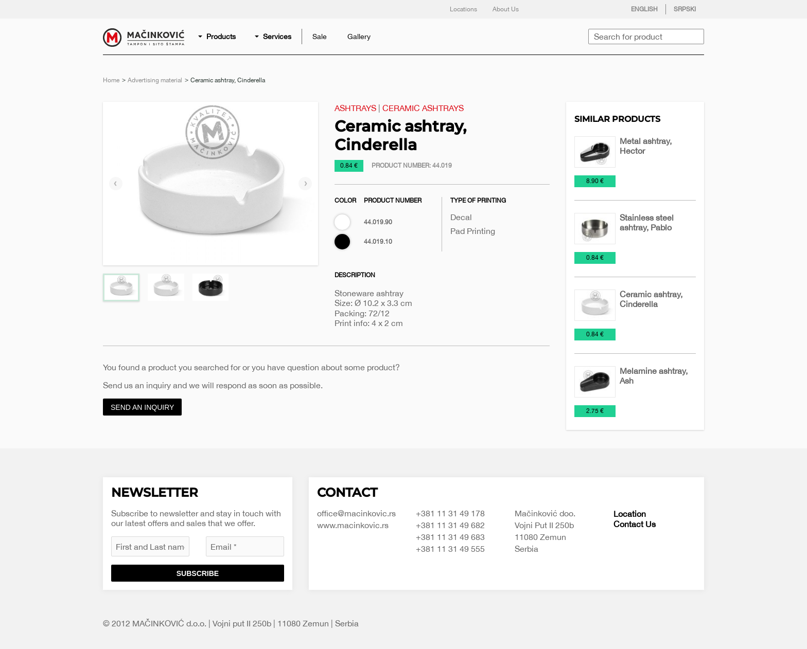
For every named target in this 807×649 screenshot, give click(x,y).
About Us (506, 9)
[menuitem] (217, 36)
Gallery (359, 36)
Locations (463, 9)
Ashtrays (355, 108)
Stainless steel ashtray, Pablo (647, 222)
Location (629, 513)
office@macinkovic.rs (356, 513)
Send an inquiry (142, 407)
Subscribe (198, 573)
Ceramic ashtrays (423, 108)
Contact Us (634, 524)
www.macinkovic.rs (353, 525)
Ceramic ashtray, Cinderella (651, 299)
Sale (319, 36)
